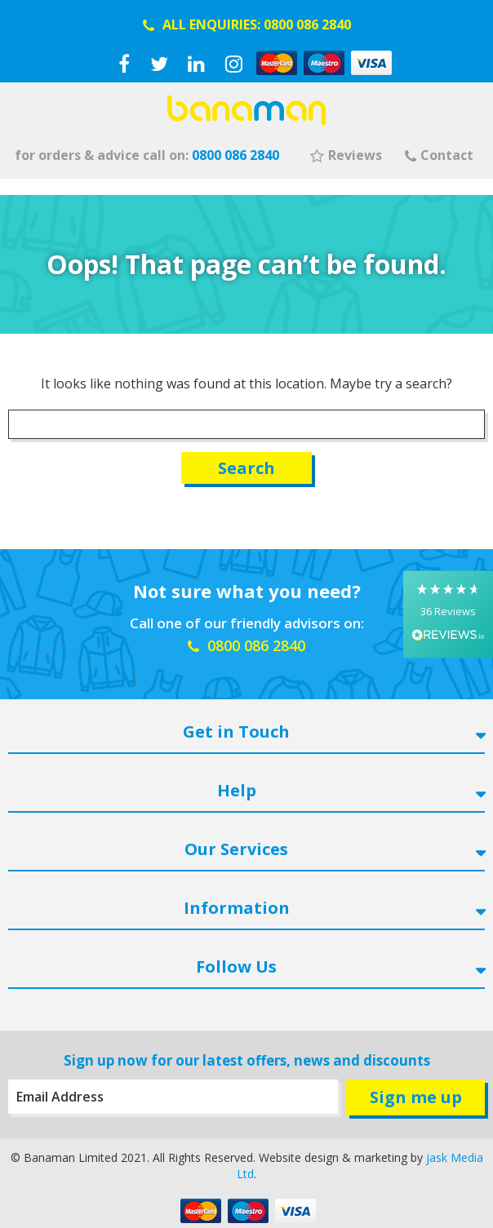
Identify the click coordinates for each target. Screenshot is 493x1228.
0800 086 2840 (307, 24)
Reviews (346, 155)
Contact (439, 155)
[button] (448, 614)
